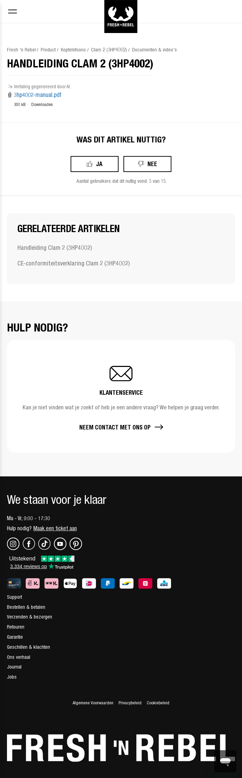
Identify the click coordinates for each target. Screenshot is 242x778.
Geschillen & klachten (28, 647)
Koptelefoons (73, 49)
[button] (121, 396)
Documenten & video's (154, 49)
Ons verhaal (18, 657)
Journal (14, 667)
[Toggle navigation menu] (12, 12)
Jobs (12, 677)
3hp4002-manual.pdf (38, 94)
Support (14, 597)
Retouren (15, 627)
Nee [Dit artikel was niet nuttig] (152, 163)
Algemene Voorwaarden (93, 702)
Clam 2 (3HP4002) (109, 49)
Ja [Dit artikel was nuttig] (99, 163)
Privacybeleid (130, 702)
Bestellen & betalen (26, 607)
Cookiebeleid (158, 702)
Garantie (15, 637)
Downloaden (42, 104)
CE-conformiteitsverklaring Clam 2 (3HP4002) (73, 263)
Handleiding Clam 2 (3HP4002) (54, 247)
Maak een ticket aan (55, 528)
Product (48, 49)
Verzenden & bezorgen (29, 617)
